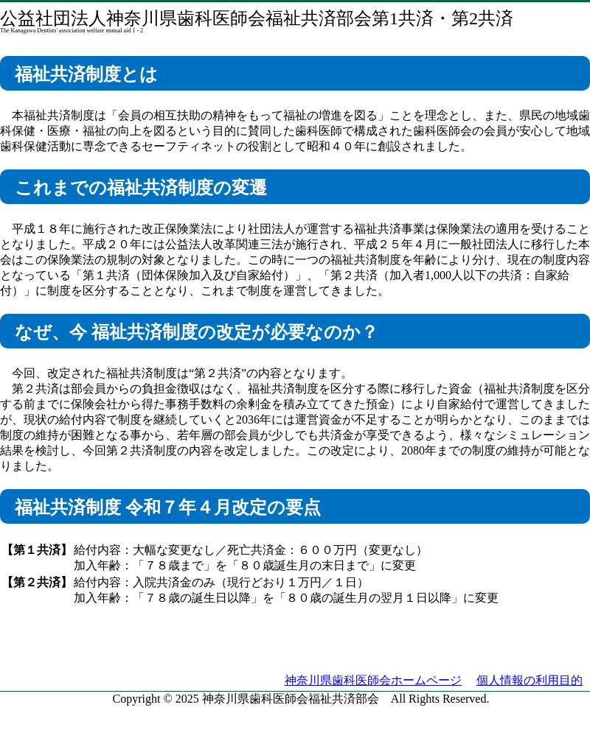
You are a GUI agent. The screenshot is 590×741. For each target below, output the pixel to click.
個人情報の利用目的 (529, 680)
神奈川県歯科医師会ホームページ (373, 680)
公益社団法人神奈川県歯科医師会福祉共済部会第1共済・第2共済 (256, 18)
